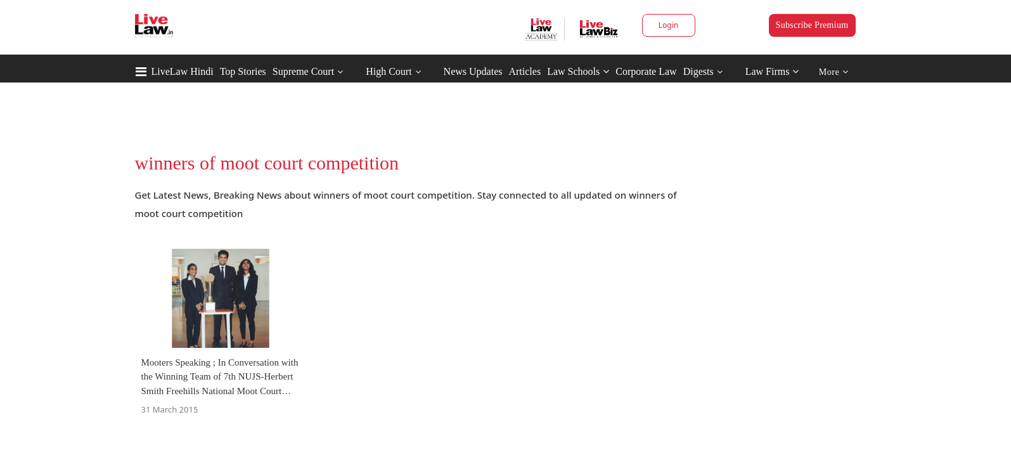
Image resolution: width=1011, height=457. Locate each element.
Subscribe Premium (812, 25)
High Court (388, 71)
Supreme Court (303, 71)
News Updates (473, 71)
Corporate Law (645, 71)
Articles (524, 71)
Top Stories (243, 71)
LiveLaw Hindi (182, 71)
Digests (698, 71)
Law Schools (578, 71)
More (834, 72)
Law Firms (772, 71)
